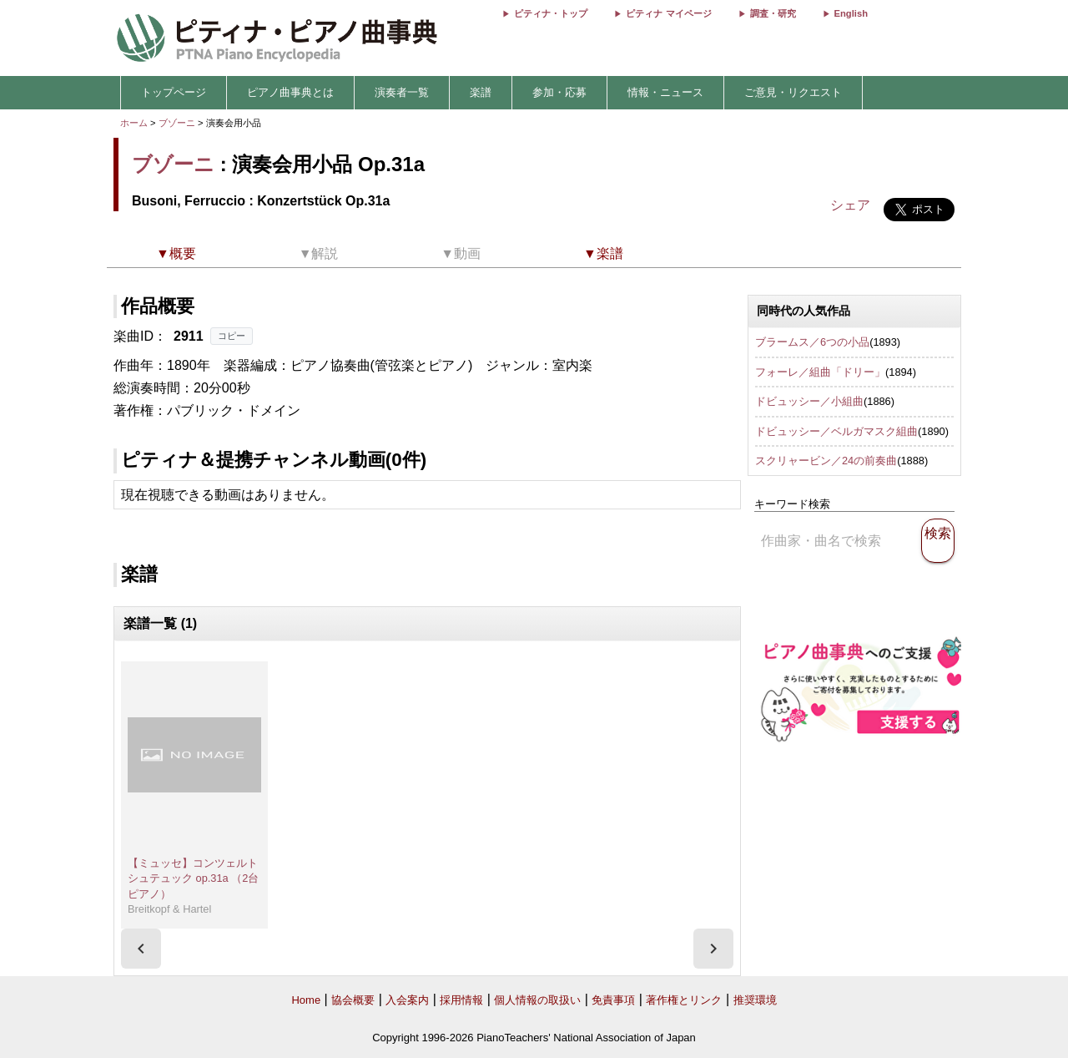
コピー (231, 336)
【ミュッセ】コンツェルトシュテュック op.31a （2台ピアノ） (193, 878)
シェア (850, 205)
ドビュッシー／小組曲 (809, 401)
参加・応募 (559, 92)
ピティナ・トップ (550, 13)
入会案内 (407, 1000)
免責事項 (613, 1000)
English (851, 13)
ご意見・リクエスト (793, 92)
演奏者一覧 (402, 92)
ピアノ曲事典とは (290, 92)
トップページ (173, 92)
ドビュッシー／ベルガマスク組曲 (836, 431)
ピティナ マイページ (668, 13)
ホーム (134, 123)
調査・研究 (773, 13)
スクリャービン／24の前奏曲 (826, 460)
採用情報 (461, 1000)
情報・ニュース (665, 92)
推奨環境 (755, 1000)
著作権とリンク (684, 1000)
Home (305, 1000)
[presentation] (141, 949)
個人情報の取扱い (537, 1000)
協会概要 (353, 1000)
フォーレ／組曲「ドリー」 (820, 372)
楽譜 (480, 92)
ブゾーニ (177, 123)
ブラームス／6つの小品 (812, 342)
